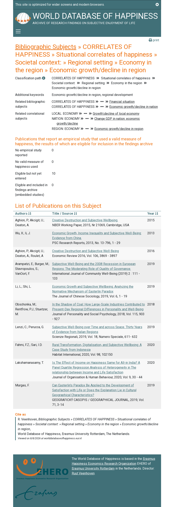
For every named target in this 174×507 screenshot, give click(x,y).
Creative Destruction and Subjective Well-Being (85, 251)
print (154, 40)
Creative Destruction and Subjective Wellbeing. (85, 220)
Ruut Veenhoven (83, 473)
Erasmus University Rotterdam (93, 468)
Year (152, 213)
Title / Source (64, 213)
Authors (23, 213)
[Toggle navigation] (18, 31)
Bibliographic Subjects (45, 47)
